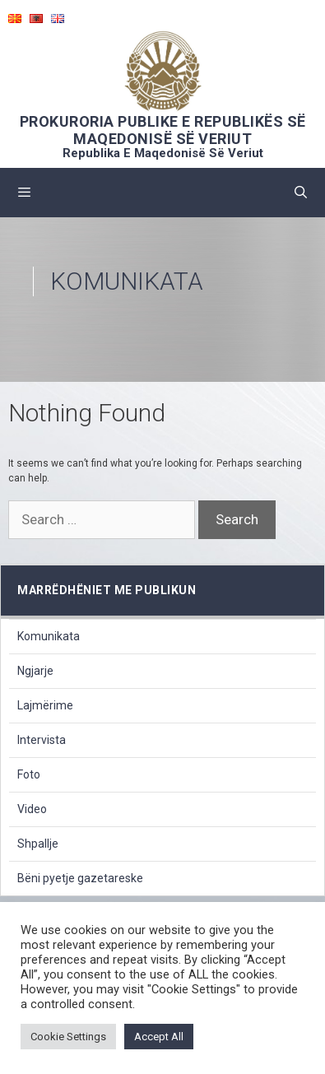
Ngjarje (35, 670)
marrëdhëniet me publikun (106, 590)
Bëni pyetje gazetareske (80, 878)
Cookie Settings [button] (68, 1036)
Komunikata (48, 636)
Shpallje (37, 843)
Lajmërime (45, 705)
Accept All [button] (158, 1036)
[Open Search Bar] (300, 192)
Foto (28, 774)
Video (32, 809)
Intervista (41, 739)
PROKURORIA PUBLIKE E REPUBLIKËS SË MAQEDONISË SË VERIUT (163, 130)
